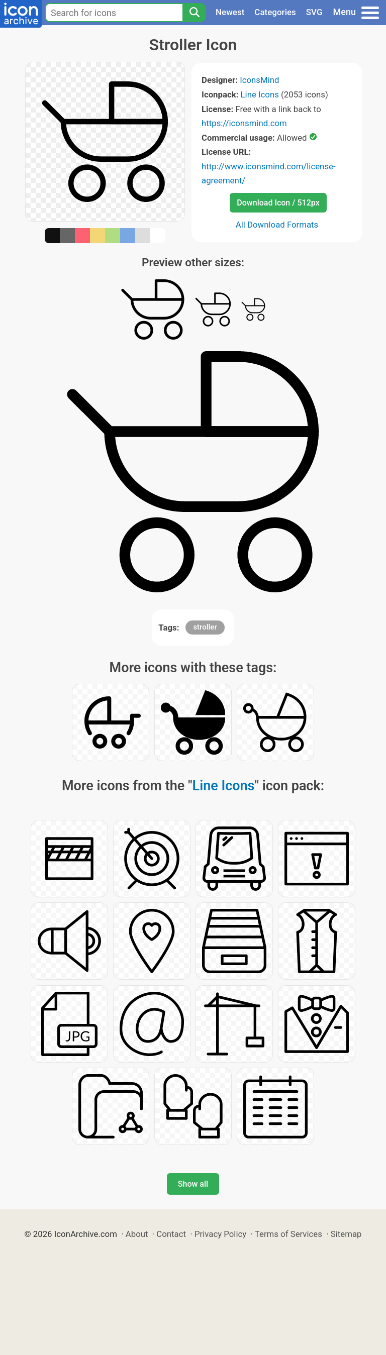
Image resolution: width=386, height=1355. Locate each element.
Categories (275, 12)
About (137, 1234)
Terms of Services (288, 1234)
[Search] (194, 12)
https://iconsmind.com (244, 123)
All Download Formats (277, 225)
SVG (314, 12)
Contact (171, 1234)
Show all (193, 1184)
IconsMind (259, 80)
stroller (205, 627)
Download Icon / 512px (278, 202)
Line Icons (260, 94)
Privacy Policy (220, 1234)
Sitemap (346, 1234)
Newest (230, 12)
